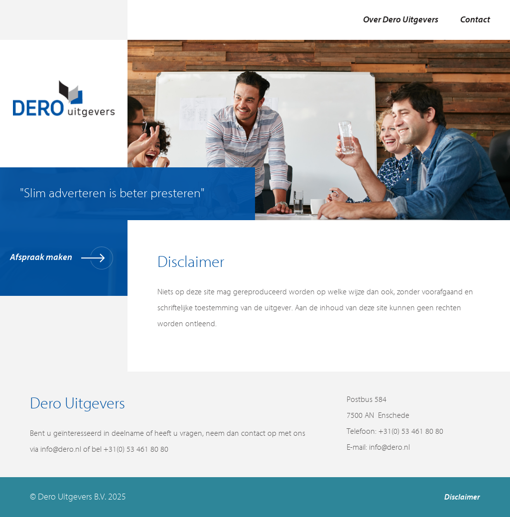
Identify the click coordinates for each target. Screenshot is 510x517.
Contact (475, 19)
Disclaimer (462, 497)
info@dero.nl (389, 447)
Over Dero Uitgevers (400, 19)
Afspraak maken (61, 258)
